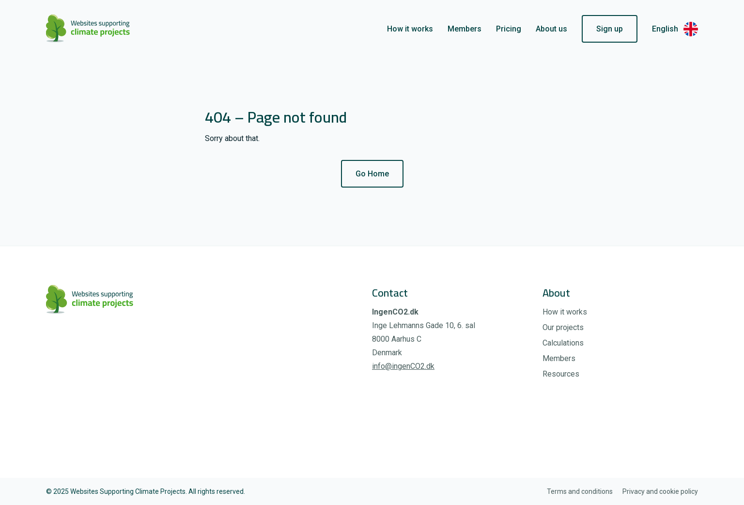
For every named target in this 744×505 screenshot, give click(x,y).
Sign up (609, 28)
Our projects (563, 327)
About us (551, 28)
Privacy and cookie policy (660, 491)
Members (464, 28)
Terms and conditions (580, 491)
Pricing (508, 28)
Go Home (372, 173)
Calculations (563, 342)
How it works (410, 28)
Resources (560, 374)
